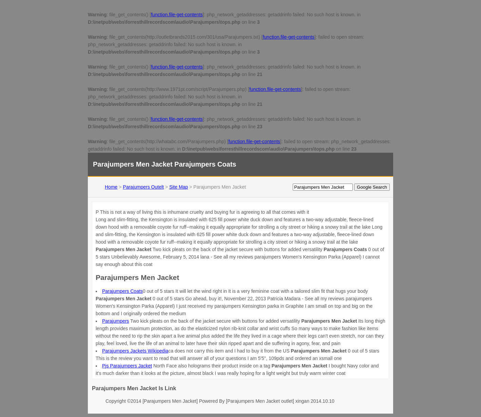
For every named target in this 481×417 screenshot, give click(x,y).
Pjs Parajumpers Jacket (127, 365)
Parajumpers (115, 321)
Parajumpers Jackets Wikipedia (135, 351)
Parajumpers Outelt (143, 187)
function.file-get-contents (177, 14)
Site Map (178, 187)
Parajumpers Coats (122, 291)
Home (111, 187)
